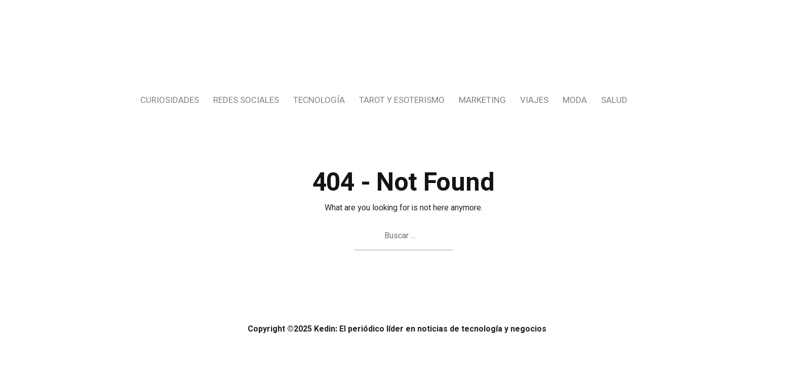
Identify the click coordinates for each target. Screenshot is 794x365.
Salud (614, 100)
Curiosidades (169, 100)
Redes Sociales (246, 100)
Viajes (534, 100)
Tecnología (319, 100)
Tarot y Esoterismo (402, 100)
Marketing (482, 100)
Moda (575, 100)
